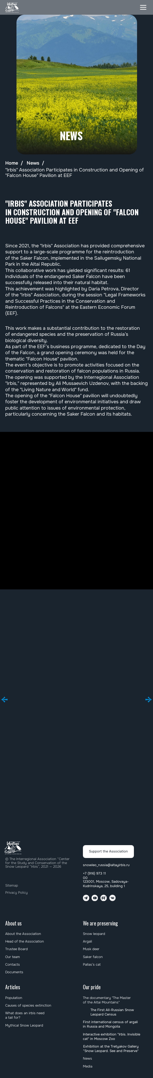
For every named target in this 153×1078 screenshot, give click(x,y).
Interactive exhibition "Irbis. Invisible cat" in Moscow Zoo (111, 1036)
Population (13, 998)
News (33, 163)
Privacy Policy (16, 892)
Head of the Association (24, 941)
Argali (87, 941)
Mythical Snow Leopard (24, 1025)
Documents (14, 972)
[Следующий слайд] (148, 700)
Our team (12, 957)
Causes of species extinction (28, 1005)
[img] (12, 7)
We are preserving (100, 923)
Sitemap (11, 885)
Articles (12, 987)
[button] (143, 7)
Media (87, 1066)
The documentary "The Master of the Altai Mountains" (107, 1000)
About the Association (23, 934)
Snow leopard (94, 934)
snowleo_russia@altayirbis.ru (106, 865)
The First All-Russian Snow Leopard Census (112, 1012)
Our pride (92, 987)
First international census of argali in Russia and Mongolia (110, 1024)
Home (11, 163)
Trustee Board (16, 949)
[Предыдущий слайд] (4, 700)
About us (13, 923)
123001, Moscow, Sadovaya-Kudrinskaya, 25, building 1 (106, 883)
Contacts (12, 964)
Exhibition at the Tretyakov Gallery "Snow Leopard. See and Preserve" (111, 1048)
